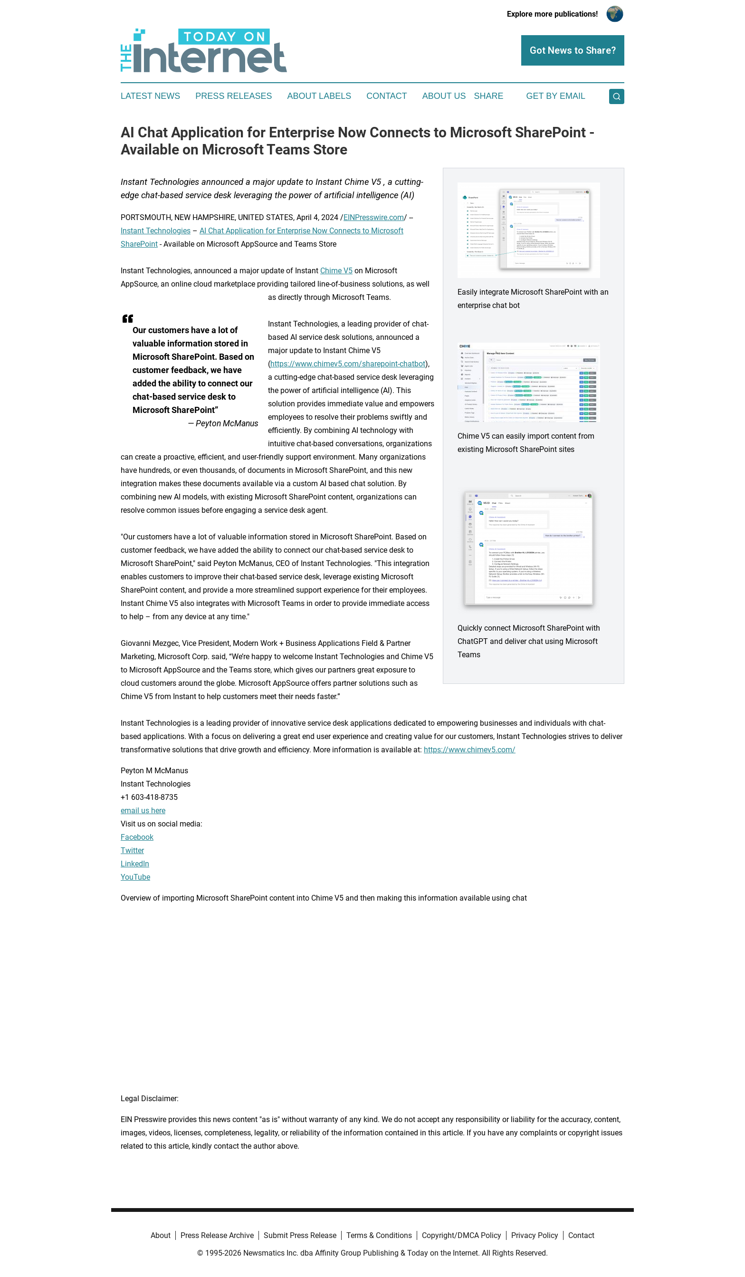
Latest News (150, 96)
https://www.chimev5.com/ (470, 749)
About (161, 1235)
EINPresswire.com (374, 217)
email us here (143, 810)
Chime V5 (336, 270)
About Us (444, 96)
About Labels (319, 96)
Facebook (137, 837)
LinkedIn (135, 863)
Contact (386, 96)
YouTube (135, 877)
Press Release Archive (217, 1235)
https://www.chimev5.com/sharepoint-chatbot (347, 363)
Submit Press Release (300, 1235)
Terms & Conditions (379, 1235)
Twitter (132, 850)
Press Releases (233, 96)
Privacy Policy (534, 1235)
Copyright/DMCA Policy (461, 1235)
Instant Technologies (156, 230)
